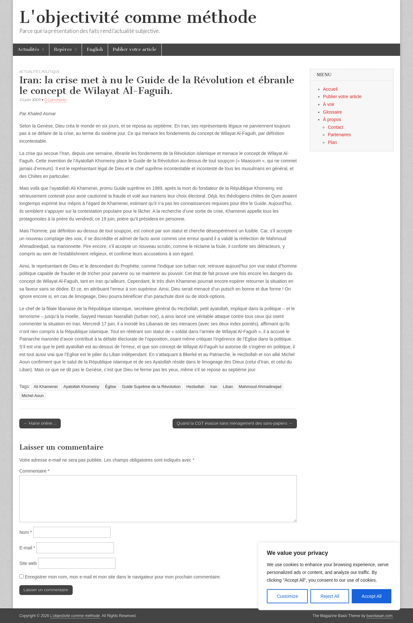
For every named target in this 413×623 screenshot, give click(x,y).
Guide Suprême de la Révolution (151, 386)
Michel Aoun (33, 395)
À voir (329, 104)
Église (110, 386)
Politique (51, 71)
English (95, 49)
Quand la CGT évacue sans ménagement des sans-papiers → (235, 423)
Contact (335, 127)
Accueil (330, 89)
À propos (332, 119)
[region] (329, 576)
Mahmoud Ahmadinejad (260, 386)
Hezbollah (195, 386)
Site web (28, 563)
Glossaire (332, 112)
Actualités (28, 49)
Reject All (329, 596)
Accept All (371, 596)
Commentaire (34, 471)
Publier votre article (134, 49)
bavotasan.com (380, 616)
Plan (332, 142)
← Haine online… (40, 423)
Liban (228, 386)
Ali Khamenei (45, 386)
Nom (25, 532)
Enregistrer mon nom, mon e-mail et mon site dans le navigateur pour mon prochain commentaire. (123, 576)
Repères (63, 49)
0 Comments (55, 99)
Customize (287, 596)
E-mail (27, 547)
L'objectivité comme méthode (138, 17)
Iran (213, 386)
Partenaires (339, 134)
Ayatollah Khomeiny (81, 386)
